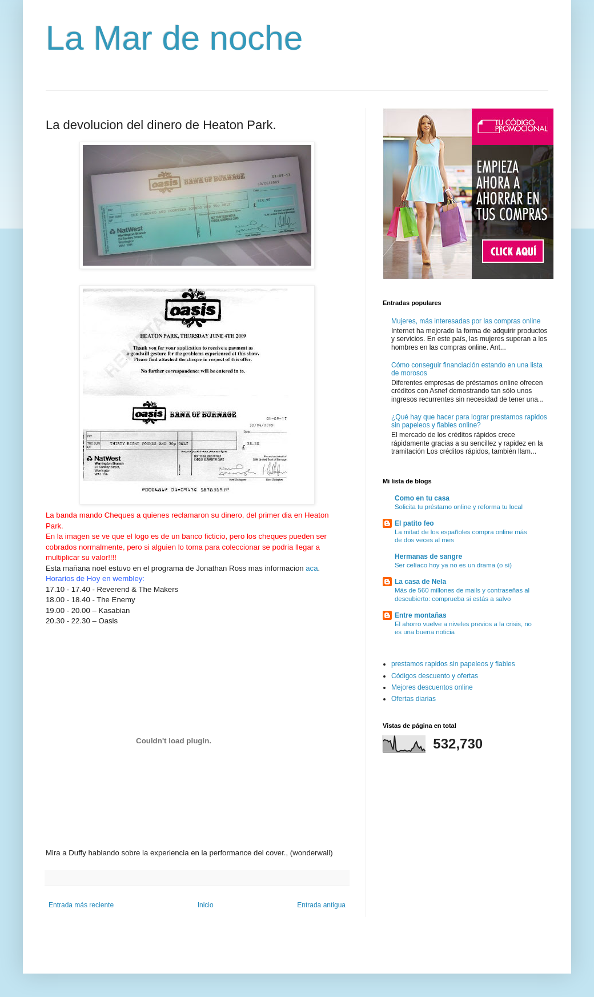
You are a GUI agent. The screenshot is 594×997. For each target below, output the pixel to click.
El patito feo (414, 523)
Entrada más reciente (81, 905)
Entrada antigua (321, 905)
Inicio (206, 905)
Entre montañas (421, 615)
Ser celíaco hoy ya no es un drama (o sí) (453, 565)
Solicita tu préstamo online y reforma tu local (459, 506)
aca (312, 568)
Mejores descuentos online (432, 687)
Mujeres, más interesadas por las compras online (465, 321)
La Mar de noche (174, 38)
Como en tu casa (422, 498)
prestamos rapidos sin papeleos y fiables (453, 664)
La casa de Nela (420, 582)
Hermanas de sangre (428, 556)
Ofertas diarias (413, 699)
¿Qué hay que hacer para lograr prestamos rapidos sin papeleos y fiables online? (469, 421)
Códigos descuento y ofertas (434, 676)
